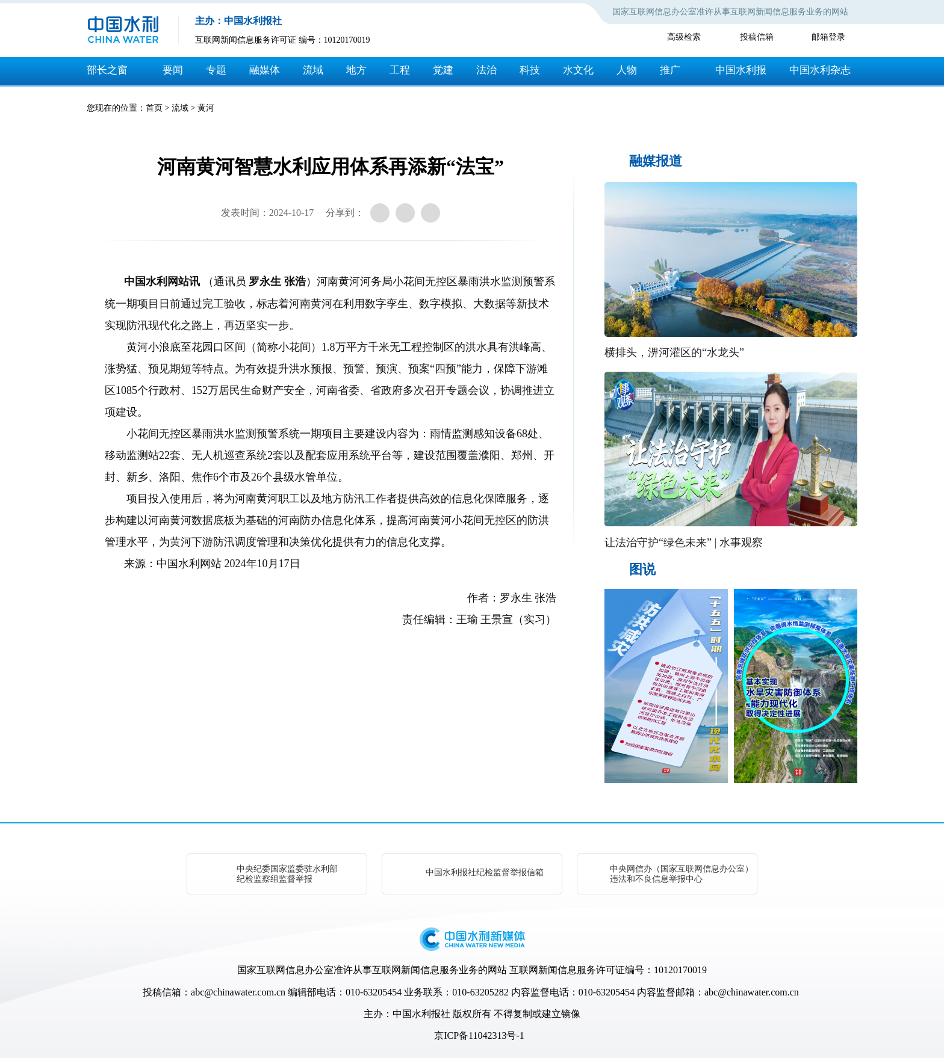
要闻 (173, 70)
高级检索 (684, 37)
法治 (486, 70)
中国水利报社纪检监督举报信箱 (485, 872)
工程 (400, 70)
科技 (530, 70)
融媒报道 (655, 160)
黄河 (205, 107)
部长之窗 (107, 70)
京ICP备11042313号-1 (479, 1035)
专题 (216, 70)
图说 (642, 569)
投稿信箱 (757, 37)
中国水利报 (740, 70)
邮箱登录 (828, 37)
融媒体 (264, 70)
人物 (626, 70)
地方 (356, 70)
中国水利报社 (421, 1014)
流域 (313, 70)
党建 (443, 70)
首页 (154, 107)
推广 (670, 70)
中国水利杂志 (820, 70)
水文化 (578, 70)
